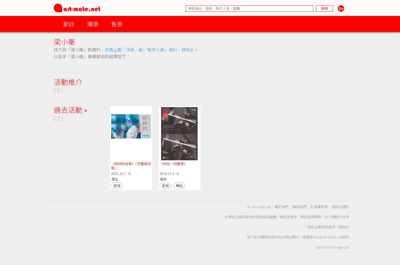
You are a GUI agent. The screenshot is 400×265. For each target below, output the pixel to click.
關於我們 (282, 206)
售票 (116, 24)
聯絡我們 (299, 206)
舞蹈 (179, 185)
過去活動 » (70, 109)
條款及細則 (340, 206)
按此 (345, 226)
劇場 (117, 185)
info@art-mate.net (327, 236)
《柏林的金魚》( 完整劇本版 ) (131, 165)
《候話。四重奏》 (173, 163)
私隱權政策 (319, 206)
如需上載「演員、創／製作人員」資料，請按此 (149, 49)
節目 (68, 24)
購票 (92, 24)
